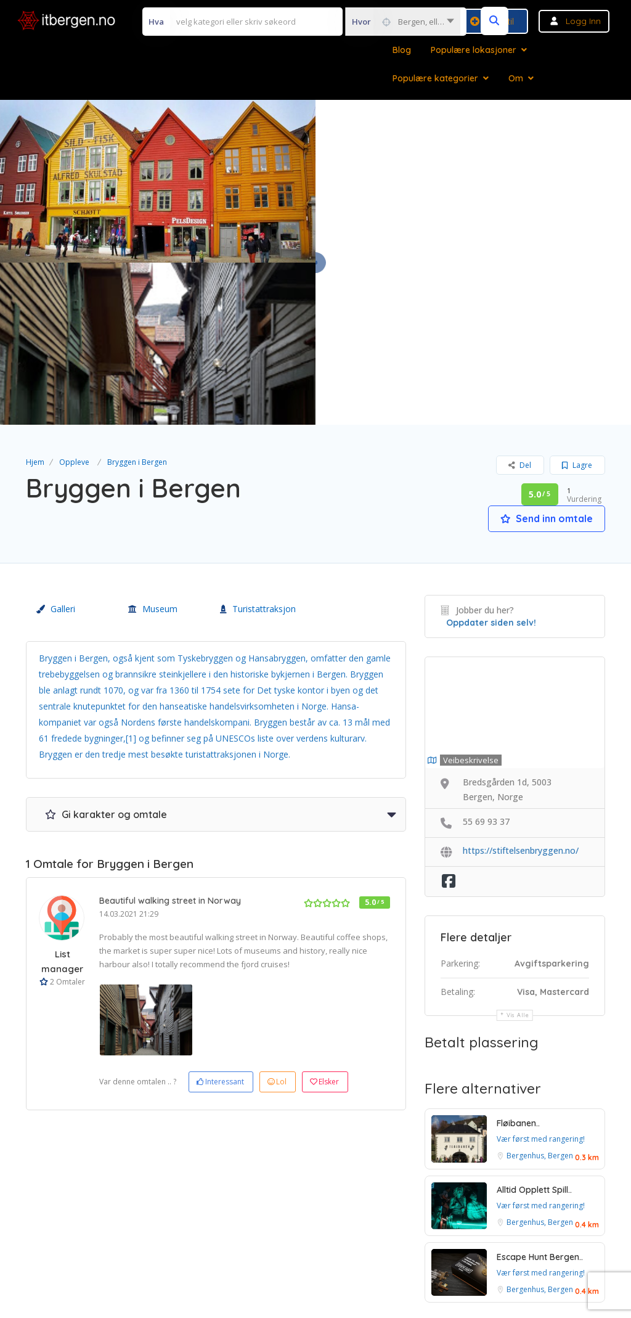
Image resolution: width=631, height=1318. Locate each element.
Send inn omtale (546, 356)
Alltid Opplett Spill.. (534, 1027)
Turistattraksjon (258, 446)
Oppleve (74, 300)
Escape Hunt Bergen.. (540, 1094)
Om (515, 78)
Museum (152, 446)
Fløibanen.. (518, 961)
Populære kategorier (435, 78)
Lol (277, 919)
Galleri (55, 446)
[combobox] (402, 21)
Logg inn (583, 21)
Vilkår (239, 1217)
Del (519, 303)
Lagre (577, 303)
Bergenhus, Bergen (540, 993)
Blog (402, 49)
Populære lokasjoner (473, 49)
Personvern (361, 1217)
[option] (146, 857)
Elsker (324, 919)
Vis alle (518, 852)
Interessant (220, 919)
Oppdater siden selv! (491, 460)
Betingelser (294, 1217)
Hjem (35, 300)
